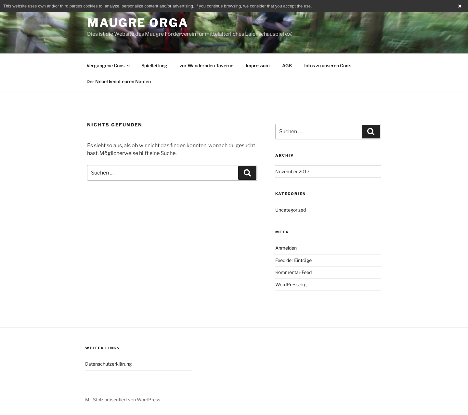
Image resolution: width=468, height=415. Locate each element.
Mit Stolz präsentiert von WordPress (122, 399)
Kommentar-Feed (293, 272)
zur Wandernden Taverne (206, 65)
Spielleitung (154, 65)
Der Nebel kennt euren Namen (118, 81)
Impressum (258, 65)
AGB (287, 65)
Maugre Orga (137, 23)
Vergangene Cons (108, 65)
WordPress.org (290, 284)
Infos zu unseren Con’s (327, 65)
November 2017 (292, 171)
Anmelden (286, 248)
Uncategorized (290, 210)
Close (459, 6)
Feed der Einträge (293, 260)
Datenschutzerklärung (108, 364)
